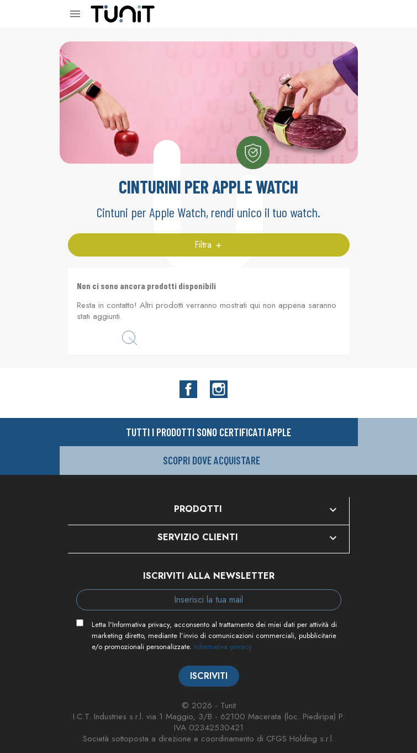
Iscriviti (209, 676)
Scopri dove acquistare (211, 460)
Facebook (188, 389)
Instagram (219, 389)
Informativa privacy (223, 646)
